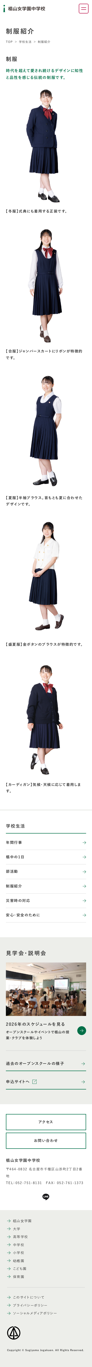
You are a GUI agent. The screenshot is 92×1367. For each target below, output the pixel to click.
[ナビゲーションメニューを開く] (84, 8)
